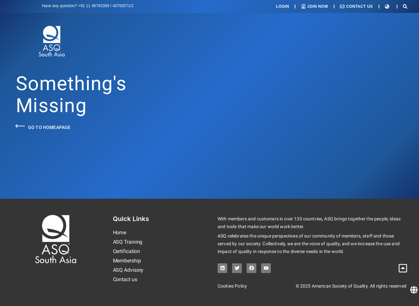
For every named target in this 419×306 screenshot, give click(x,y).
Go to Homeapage (49, 127)
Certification (126, 251)
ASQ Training (128, 242)
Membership (127, 261)
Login (282, 6)
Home (120, 232)
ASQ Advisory (128, 270)
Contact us (125, 279)
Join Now (317, 6)
